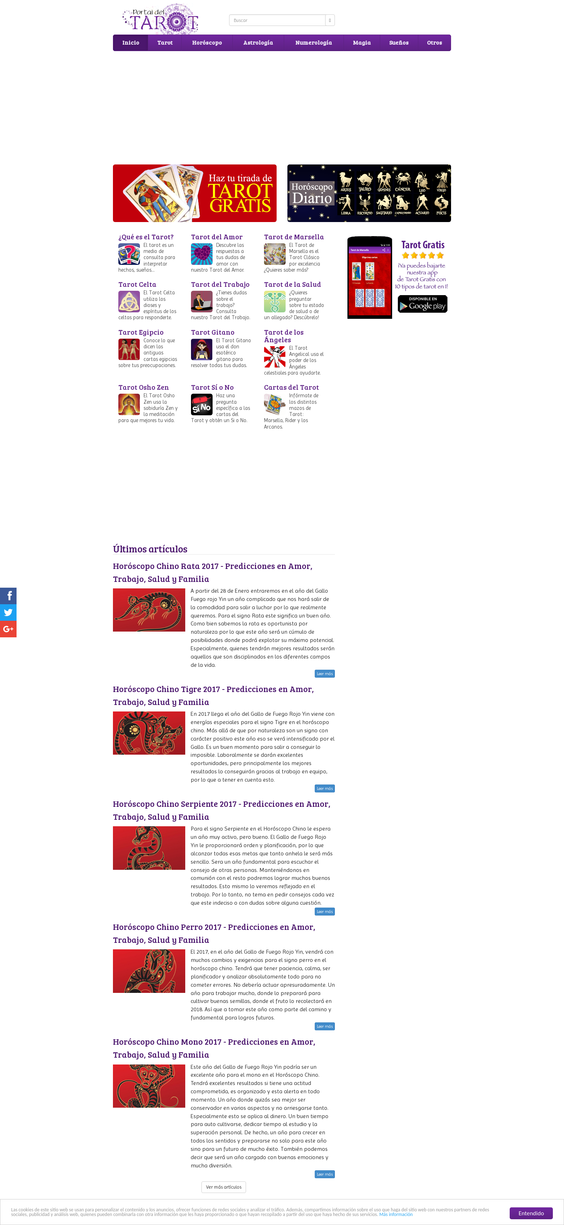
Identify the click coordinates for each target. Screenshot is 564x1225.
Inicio (130, 42)
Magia (362, 42)
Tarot (165, 42)
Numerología (313, 42)
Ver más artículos (223, 1187)
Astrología (258, 42)
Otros (434, 42)
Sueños (399, 42)
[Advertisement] (282, 106)
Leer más (325, 673)
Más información (396, 1215)
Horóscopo (207, 42)
